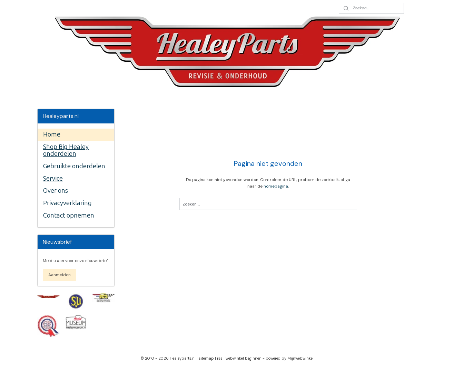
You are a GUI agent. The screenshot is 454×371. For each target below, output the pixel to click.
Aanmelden (59, 275)
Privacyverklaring (67, 203)
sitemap (206, 358)
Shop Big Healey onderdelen (66, 150)
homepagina (276, 186)
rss (220, 358)
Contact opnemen (68, 215)
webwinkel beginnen (243, 358)
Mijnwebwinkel (300, 358)
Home (51, 134)
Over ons (55, 190)
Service (53, 178)
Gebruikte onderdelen (74, 166)
